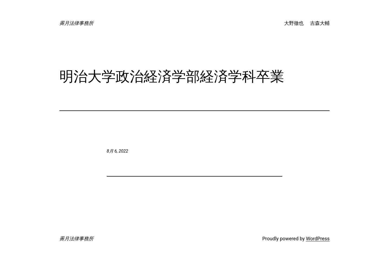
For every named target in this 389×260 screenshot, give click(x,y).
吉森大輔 (320, 23)
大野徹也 (294, 23)
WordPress (318, 238)
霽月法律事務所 (76, 23)
